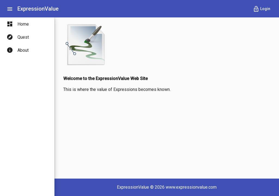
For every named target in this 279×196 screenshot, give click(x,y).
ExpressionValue (38, 8)
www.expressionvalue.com (191, 187)
